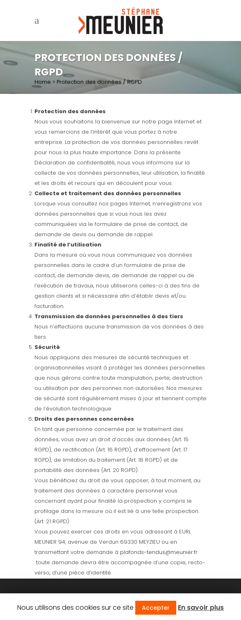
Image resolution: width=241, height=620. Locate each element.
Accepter (156, 608)
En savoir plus (201, 607)
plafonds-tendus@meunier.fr (159, 552)
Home (42, 82)
